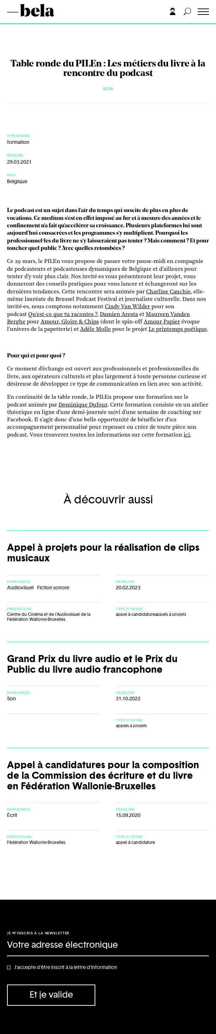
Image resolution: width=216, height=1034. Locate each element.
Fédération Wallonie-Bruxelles (36, 842)
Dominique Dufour (83, 405)
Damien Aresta (119, 314)
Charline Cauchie (168, 292)
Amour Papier (162, 322)
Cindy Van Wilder (127, 307)
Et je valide (51, 995)
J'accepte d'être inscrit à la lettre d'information (65, 967)
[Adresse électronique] (108, 945)
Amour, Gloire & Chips (70, 322)
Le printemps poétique (178, 329)
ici (187, 435)
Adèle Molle (95, 329)
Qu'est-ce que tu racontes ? (62, 314)
